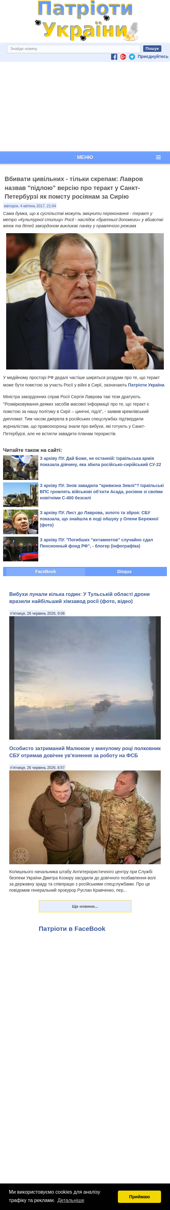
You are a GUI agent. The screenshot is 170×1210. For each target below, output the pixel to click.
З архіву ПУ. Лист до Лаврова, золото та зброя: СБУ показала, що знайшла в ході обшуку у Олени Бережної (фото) (99, 518)
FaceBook (45, 571)
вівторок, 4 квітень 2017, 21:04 (30, 206)
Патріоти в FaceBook (72, 928)
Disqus (124, 571)
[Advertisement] (85, 107)
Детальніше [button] (70, 1200)
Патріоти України (146, 384)
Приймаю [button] (139, 1196)
